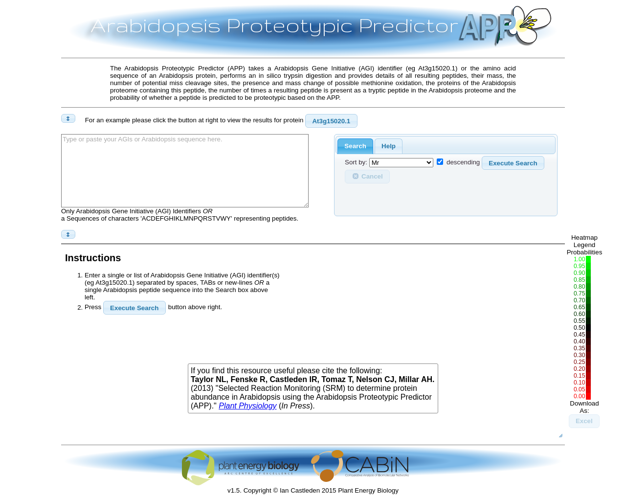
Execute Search (513, 163)
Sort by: (356, 162)
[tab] (355, 146)
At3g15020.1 (331, 121)
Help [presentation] (388, 146)
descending (463, 162)
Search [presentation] (355, 146)
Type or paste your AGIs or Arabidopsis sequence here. (185, 170)
